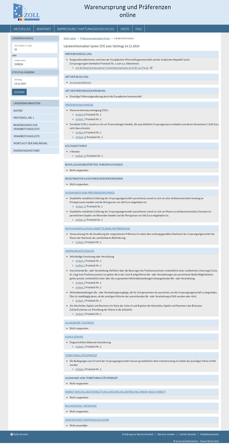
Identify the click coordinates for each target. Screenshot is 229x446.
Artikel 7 (80, 119)
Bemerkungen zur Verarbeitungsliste (26, 127)
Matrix (18, 110)
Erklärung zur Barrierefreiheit (137, 434)
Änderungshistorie (26, 150)
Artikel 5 (80, 242)
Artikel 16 (81, 137)
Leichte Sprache (187, 434)
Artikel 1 (80, 261)
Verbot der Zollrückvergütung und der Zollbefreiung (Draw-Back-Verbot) (115, 391)
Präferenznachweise (79, 105)
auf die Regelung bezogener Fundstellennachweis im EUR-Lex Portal (112, 68)
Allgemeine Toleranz (79, 322)
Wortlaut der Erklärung (30, 143)
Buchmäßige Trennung (81, 406)
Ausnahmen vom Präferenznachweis (90, 192)
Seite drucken (19, 434)
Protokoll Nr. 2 (23, 117)
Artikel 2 (80, 265)
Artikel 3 (80, 287)
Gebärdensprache (209, 434)
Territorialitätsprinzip (81, 355)
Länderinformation (26, 103)
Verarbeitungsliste (26, 136)
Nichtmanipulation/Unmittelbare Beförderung (97, 228)
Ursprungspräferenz (80, 82)
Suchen (19, 92)
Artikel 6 (80, 114)
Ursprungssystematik (79, 251)
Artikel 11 (81, 156)
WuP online (70, 38)
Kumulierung (74, 336)
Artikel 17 (81, 206)
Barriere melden (166, 434)
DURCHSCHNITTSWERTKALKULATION (87, 420)
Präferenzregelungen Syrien (95, 38)
